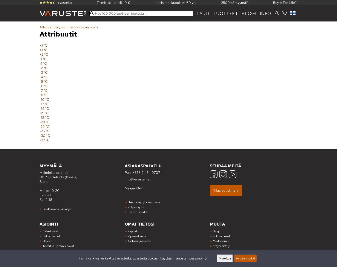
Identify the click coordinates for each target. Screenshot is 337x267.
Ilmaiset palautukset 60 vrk (175, 2)
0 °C (43, 59)
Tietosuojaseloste (139, 241)
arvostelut (56, 2)
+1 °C (43, 45)
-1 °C (43, 63)
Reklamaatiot (51, 236)
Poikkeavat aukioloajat (57, 209)
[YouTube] (232, 174)
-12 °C (44, 104)
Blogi (216, 231)
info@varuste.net (138, 179)
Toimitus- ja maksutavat (58, 246)
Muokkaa (225, 258)
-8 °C (44, 95)
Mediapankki (221, 241)
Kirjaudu (133, 231)
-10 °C (44, 99)
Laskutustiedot (138, 212)
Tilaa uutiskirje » (226, 190)
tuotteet (225, 13)
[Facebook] (214, 174)
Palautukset (50, 231)
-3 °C (44, 72)
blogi (249, 13)
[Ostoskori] (284, 13)
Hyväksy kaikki (245, 258)
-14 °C (44, 108)
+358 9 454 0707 (146, 172)
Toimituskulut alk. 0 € (113, 2)
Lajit (203, 13)
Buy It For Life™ (285, 2)
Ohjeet (47, 241)
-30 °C (45, 135)
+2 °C (44, 54)
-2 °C (43, 68)
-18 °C (44, 117)
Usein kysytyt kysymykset (144, 202)
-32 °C (45, 140)
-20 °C (45, 122)
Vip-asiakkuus (137, 236)
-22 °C (44, 126)
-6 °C (44, 86)
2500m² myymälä (234, 2)
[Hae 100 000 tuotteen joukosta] (141, 13)
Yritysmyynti (136, 207)
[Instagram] (223, 174)
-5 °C (44, 81)
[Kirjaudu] (277, 13)
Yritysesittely (221, 246)
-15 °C (44, 113)
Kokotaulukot (221, 236)
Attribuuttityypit (53, 27)
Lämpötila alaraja (83, 27)
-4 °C (44, 77)
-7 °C (43, 90)
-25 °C (44, 131)
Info (265, 13)
